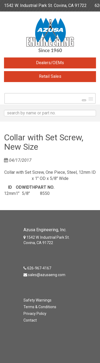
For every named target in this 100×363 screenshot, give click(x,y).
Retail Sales (50, 76)
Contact (30, 320)
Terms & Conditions (39, 307)
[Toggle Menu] (84, 100)
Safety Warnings (37, 300)
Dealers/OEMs (50, 62)
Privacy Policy (34, 313)
